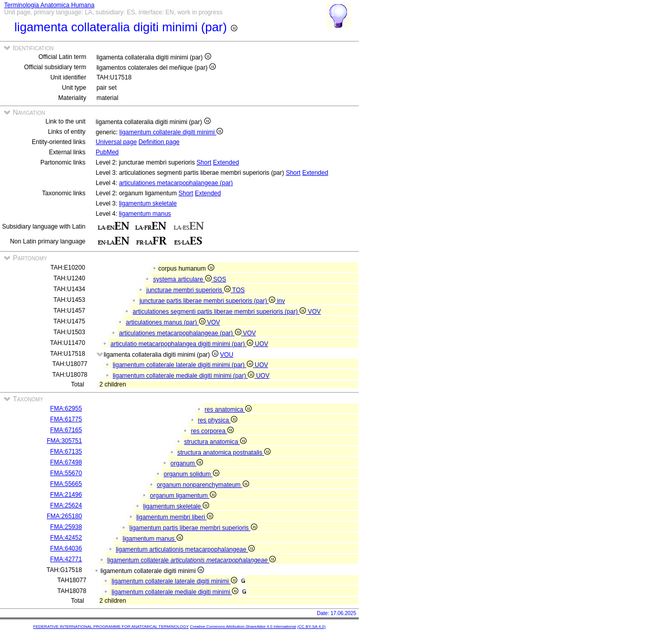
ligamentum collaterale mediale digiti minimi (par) (184, 375)
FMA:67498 (66, 462)
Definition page (158, 142)
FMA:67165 (66, 430)
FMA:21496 (66, 494)
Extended (226, 162)
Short (204, 162)
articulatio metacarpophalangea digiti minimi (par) (183, 344)
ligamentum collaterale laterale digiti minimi (174, 581)
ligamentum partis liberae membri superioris (193, 528)
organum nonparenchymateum (203, 484)
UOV (261, 344)
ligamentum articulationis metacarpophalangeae (185, 549)
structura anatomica (215, 441)
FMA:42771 (66, 559)
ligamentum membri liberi (174, 517)
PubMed (107, 152)
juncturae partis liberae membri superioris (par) (208, 300)
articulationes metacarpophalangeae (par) (176, 183)
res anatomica (228, 409)
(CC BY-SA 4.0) (311, 626)
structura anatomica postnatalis (224, 452)
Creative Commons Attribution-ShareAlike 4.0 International (243, 626)
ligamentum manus (145, 213)
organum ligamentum (183, 495)
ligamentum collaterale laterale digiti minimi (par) (184, 365)
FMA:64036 (66, 548)
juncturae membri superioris (190, 290)
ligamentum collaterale (191, 560)
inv (281, 300)
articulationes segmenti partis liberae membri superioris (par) (220, 311)
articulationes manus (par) (166, 322)
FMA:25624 (66, 505)
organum (187, 463)
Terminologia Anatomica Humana (49, 5)
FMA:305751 (64, 440)
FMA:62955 (66, 408)
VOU (226, 354)
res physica (217, 420)
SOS (219, 279)
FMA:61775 (66, 419)
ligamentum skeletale (148, 203)
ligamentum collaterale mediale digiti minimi (175, 592)
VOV (314, 311)
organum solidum (191, 474)
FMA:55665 (66, 483)
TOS (238, 290)
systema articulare (183, 279)
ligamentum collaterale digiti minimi (171, 132)
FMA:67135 (66, 451)
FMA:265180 (64, 516)
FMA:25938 (66, 526)
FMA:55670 (66, 473)
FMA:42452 (66, 537)
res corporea (212, 431)
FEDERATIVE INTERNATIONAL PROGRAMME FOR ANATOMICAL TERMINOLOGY (111, 626)
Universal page (116, 142)
